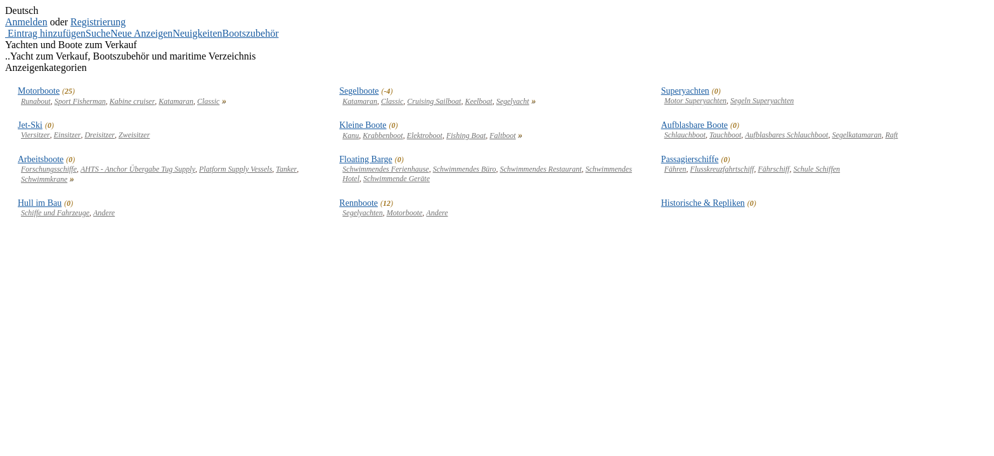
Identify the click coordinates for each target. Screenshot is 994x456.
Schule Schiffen (816, 169)
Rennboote (358, 203)
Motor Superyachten (695, 100)
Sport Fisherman (80, 101)
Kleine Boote (362, 125)
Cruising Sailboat (434, 101)
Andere (104, 212)
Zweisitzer (134, 134)
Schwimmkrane (44, 179)
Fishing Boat (466, 135)
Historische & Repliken (703, 203)
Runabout (36, 101)
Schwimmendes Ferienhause (385, 169)
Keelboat (478, 101)
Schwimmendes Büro (464, 169)
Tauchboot (725, 134)
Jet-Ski (30, 125)
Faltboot (502, 135)
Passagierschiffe (690, 159)
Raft (891, 134)
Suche (98, 33)
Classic (208, 101)
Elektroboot (424, 135)
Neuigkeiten (197, 33)
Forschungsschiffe (49, 169)
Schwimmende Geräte (396, 178)
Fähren (675, 169)
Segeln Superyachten (762, 100)
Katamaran (175, 101)
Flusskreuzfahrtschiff (722, 169)
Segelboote (358, 91)
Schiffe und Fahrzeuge (55, 212)
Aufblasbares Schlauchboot (786, 134)
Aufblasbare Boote (694, 125)
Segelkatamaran (856, 134)
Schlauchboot (685, 134)
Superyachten (685, 91)
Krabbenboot (383, 135)
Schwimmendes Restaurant (541, 169)
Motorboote (39, 91)
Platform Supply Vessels (235, 169)
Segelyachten (362, 212)
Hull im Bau (39, 203)
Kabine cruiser (132, 101)
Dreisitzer (99, 134)
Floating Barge (365, 159)
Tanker (286, 169)
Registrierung (98, 21)
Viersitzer (35, 134)
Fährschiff (773, 169)
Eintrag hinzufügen (47, 33)
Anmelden (26, 21)
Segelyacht (512, 101)
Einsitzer (67, 134)
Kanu (350, 135)
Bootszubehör (251, 33)
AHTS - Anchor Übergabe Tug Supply (138, 169)
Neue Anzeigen (141, 33)
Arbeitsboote (40, 159)
